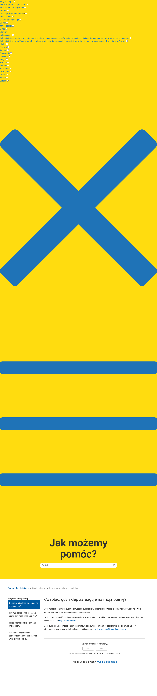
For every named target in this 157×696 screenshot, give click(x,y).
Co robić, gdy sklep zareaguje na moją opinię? (23, 604)
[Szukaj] (78, 565)
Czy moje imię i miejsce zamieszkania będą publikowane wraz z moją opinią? (23, 636)
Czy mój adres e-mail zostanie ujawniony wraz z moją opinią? (23, 614)
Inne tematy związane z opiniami (64, 588)
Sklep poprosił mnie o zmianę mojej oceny (22, 624)
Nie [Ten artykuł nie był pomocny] (101, 648)
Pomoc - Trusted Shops (19, 588)
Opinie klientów (39, 588)
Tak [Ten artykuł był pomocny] (88, 648)
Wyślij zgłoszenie (107, 661)
